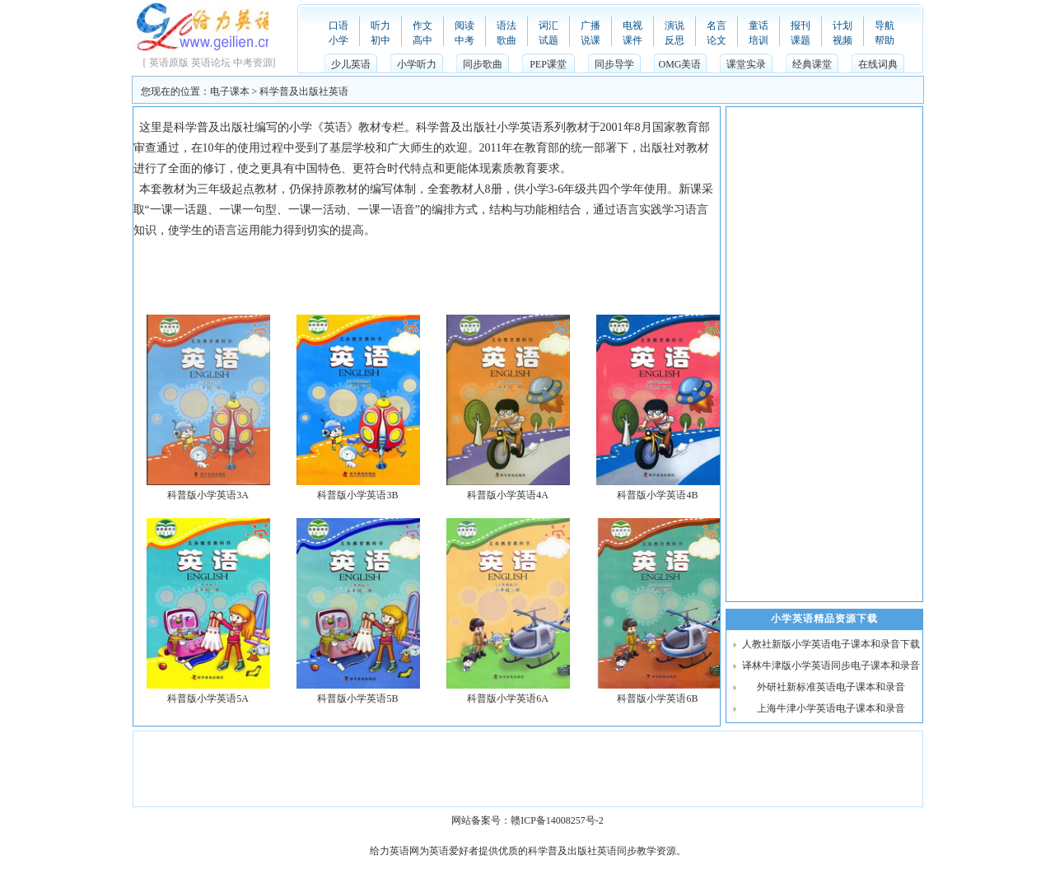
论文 (716, 40)
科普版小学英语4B (657, 495)
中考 (464, 40)
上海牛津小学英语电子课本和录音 (831, 708)
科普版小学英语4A (508, 495)
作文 (422, 25)
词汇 (548, 25)
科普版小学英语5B (357, 698)
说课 (590, 40)
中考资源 (253, 62)
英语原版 (169, 62)
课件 (632, 40)
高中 (422, 40)
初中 (380, 40)
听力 (380, 25)
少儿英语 (351, 64)
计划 (842, 25)
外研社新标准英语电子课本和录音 (831, 687)
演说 (674, 25)
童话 (758, 25)
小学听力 (416, 64)
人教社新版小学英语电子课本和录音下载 (831, 644)
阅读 (464, 25)
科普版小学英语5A (208, 698)
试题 (548, 40)
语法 (506, 25)
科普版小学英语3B (357, 495)
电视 (632, 25)
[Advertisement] (433, 278)
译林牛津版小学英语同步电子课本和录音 (831, 665)
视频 (842, 40)
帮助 (884, 40)
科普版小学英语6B (657, 698)
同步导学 (614, 64)
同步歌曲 (482, 64)
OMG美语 (679, 64)
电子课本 (230, 91)
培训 (758, 40)
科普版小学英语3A (208, 495)
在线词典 (878, 64)
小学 (338, 40)
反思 (674, 40)
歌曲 (506, 40)
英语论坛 (211, 62)
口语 (338, 25)
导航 (884, 25)
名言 (716, 25)
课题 (800, 40)
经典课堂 (812, 64)
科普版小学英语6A (508, 698)
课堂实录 (746, 64)
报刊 (800, 25)
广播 (590, 25)
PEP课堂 (548, 64)
